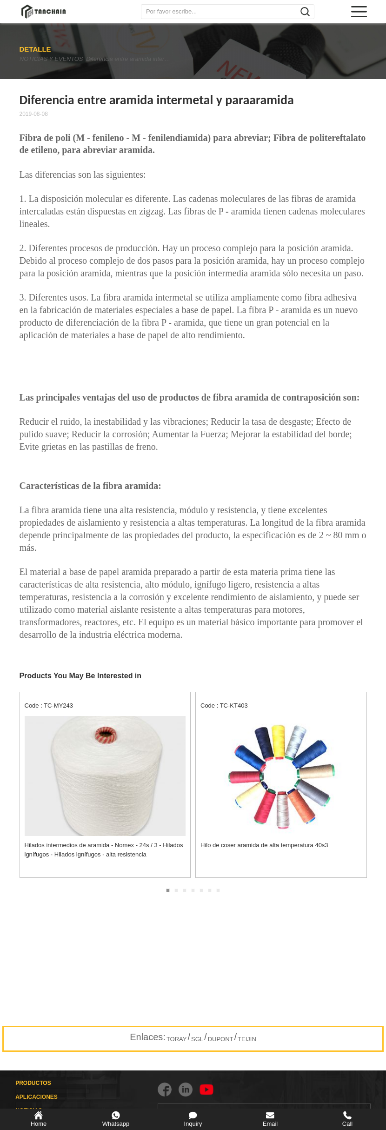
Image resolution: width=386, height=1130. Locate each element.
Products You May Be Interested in (81, 676)
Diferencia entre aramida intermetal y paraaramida (141, 58)
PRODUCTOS (33, 1083)
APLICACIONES (36, 1097)
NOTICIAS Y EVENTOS (50, 58)
